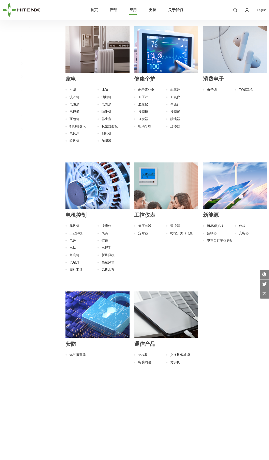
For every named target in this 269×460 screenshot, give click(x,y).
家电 (28, 37)
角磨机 (74, 255)
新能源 (28, 103)
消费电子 (28, 63)
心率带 (175, 89)
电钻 (73, 247)
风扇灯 (74, 262)
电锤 (73, 240)
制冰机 (106, 133)
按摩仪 (175, 111)
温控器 (175, 226)
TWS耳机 (246, 89)
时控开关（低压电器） (184, 233)
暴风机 (74, 226)
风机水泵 (108, 269)
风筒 (105, 233)
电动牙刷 (144, 126)
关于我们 (175, 10)
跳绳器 (175, 119)
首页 (94, 10)
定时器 (143, 233)
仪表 (242, 226)
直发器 (143, 119)
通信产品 (28, 129)
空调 (73, 89)
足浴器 (175, 126)
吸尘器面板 (110, 126)
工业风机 (76, 233)
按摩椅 (143, 111)
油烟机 (106, 97)
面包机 (74, 119)
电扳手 (106, 247)
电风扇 (74, 133)
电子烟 (212, 89)
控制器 (212, 233)
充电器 (244, 233)
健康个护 (28, 50)
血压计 (143, 97)
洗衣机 (74, 97)
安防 (28, 116)
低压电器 (144, 226)
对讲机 (175, 362)
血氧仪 (175, 97)
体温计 (175, 104)
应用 (133, 10)
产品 (113, 10)
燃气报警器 (78, 355)
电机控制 (28, 76)
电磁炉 (74, 104)
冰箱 (105, 89)
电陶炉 (106, 104)
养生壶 (106, 119)
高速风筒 (108, 262)
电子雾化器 (146, 89)
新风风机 (108, 255)
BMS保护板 (215, 226)
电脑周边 (144, 362)
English (261, 10)
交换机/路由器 (180, 355)
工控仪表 (28, 90)
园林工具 (76, 269)
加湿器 (106, 141)
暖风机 (74, 141)
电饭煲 (74, 111)
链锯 (105, 240)
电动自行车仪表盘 (220, 240)
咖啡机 (106, 111)
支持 (152, 10)
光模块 (143, 355)
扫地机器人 (78, 126)
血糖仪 (143, 104)
